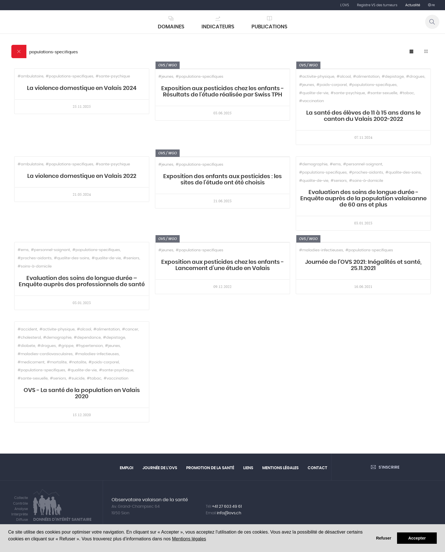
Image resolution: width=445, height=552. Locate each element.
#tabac (407, 93)
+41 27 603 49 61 (227, 507)
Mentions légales (189, 538)
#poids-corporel (331, 85)
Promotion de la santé (210, 468)
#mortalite (57, 362)
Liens (248, 468)
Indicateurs (217, 27)
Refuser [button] (383, 538)
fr (433, 5)
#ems (335, 164)
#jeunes (165, 77)
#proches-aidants (366, 172)
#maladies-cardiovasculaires (45, 354)
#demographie (313, 164)
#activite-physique (316, 77)
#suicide (76, 378)
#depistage (393, 77)
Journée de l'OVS (159, 468)
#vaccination (311, 101)
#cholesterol (29, 338)
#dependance (87, 338)
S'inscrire (389, 467)
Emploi (126, 468)
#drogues (415, 77)
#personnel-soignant (362, 164)
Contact (317, 468)
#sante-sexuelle (382, 93)
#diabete (26, 346)
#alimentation (366, 77)
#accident (27, 329)
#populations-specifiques (69, 76)
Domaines (171, 27)
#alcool (344, 77)
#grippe (66, 346)
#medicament (31, 362)
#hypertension (89, 346)
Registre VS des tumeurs (377, 5)
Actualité (412, 5)
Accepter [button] (417, 538)
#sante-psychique (113, 76)
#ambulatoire (30, 76)
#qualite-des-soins (403, 172)
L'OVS (344, 5)
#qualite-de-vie (313, 93)
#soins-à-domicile (366, 181)
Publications (269, 27)
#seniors (339, 181)
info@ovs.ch (229, 513)
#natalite (77, 362)
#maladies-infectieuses (321, 250)
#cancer (130, 329)
